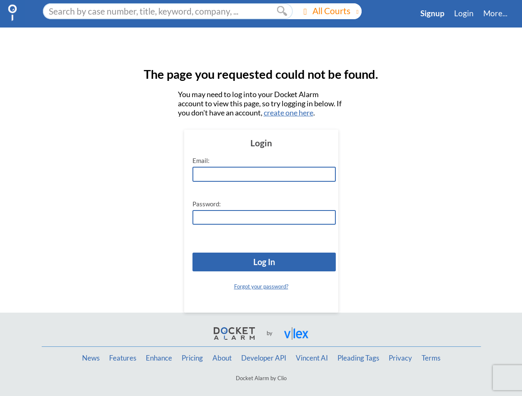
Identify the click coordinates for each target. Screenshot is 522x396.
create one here (288, 112)
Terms (431, 358)
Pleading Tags (358, 358)
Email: (201, 160)
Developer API (263, 358)
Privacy (400, 358)
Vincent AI (312, 358)
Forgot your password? (261, 286)
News (91, 358)
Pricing (192, 358)
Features (122, 358)
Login (464, 13)
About (222, 358)
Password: (206, 204)
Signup (432, 13)
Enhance (159, 358)
